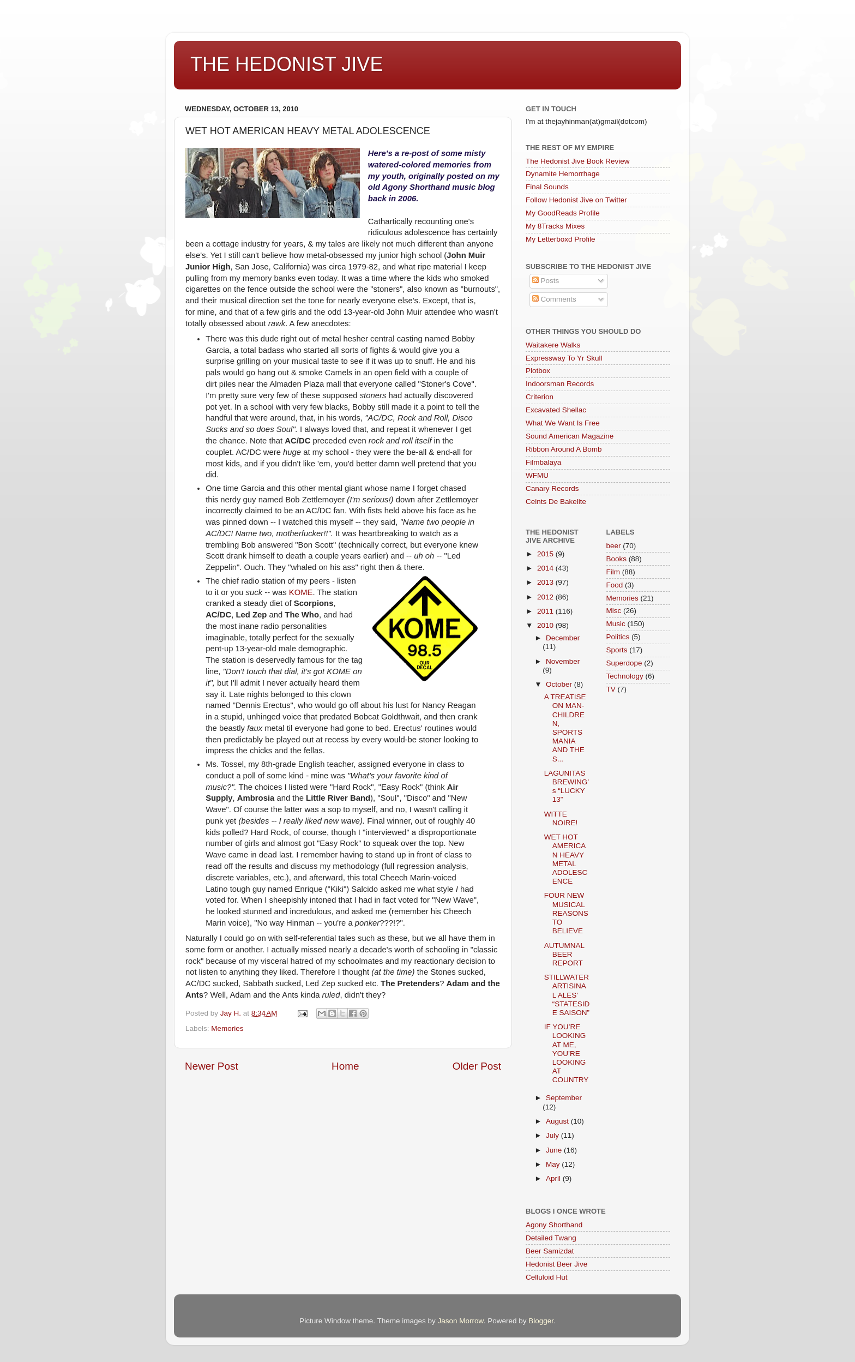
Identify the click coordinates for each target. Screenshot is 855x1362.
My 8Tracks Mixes (555, 226)
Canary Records (552, 488)
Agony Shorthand (554, 1225)
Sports (617, 650)
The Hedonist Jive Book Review (578, 161)
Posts (545, 281)
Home (345, 1066)
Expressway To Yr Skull (564, 358)
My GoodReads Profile (563, 213)
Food (614, 585)
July (553, 1135)
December (563, 638)
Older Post (477, 1066)
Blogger (540, 1321)
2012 (546, 597)
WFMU (537, 475)
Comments (554, 299)
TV (611, 689)
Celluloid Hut (547, 1277)
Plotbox (538, 371)
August (558, 1121)
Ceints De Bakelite (556, 501)
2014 (546, 568)
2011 (546, 611)
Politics (618, 637)
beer (613, 546)
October (560, 684)
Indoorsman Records (560, 384)
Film (613, 572)
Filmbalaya (543, 462)
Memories (227, 1028)
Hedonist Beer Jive (556, 1264)
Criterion (539, 397)
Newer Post (211, 1066)
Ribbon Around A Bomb (564, 449)
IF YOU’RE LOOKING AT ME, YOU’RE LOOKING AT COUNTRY (566, 1053)
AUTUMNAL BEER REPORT (564, 954)
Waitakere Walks (553, 345)
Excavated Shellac (556, 410)
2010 (546, 625)
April (554, 1178)
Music (615, 624)
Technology (624, 676)
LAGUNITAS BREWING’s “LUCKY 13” (566, 786)
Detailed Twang (551, 1238)
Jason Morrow (461, 1321)
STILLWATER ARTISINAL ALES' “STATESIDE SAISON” (567, 995)
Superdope (624, 663)
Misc (614, 611)
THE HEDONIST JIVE (286, 64)
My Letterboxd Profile (560, 239)
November (563, 661)
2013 (546, 582)
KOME (301, 592)
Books (616, 559)
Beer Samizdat (550, 1251)
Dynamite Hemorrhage (563, 174)
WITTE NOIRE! (561, 818)
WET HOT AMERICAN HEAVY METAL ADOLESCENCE (566, 859)
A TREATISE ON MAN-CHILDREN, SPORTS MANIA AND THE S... (565, 728)
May (554, 1164)
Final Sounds (547, 187)
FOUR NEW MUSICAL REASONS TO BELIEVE (566, 913)
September (564, 1098)
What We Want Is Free (563, 423)
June (555, 1150)
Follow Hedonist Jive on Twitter (576, 200)
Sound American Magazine (569, 436)
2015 (546, 554)
